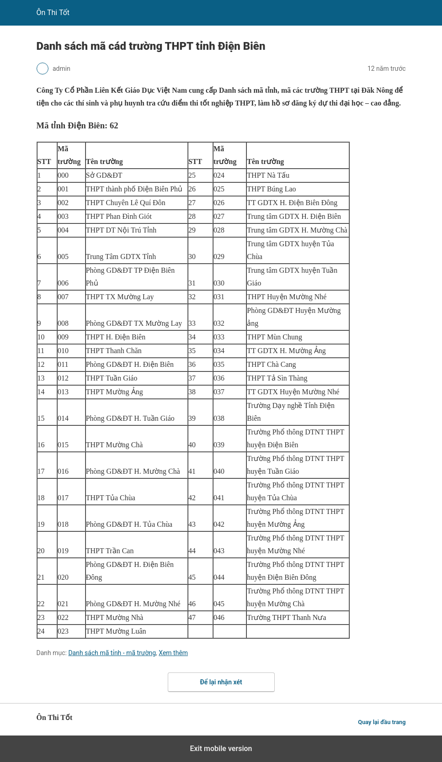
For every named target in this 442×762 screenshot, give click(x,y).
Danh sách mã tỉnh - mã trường (112, 652)
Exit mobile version (221, 748)
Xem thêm (173, 652)
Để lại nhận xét (221, 682)
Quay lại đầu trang (381, 722)
